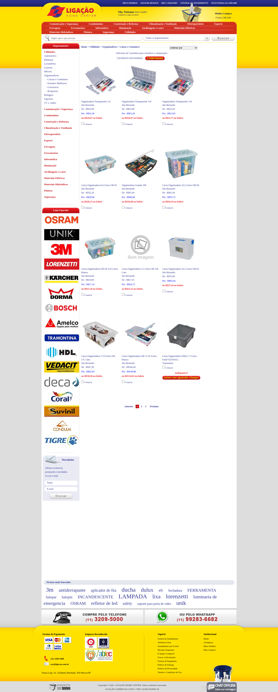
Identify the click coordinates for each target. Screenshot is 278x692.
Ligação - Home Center (71, 11)
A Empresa (208, 642)
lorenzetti (177, 596)
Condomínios (51, 115)
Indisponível (181, 376)
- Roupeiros (52, 91)
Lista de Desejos (149, 3)
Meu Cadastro (169, 3)
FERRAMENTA (201, 590)
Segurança (50, 196)
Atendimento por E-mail (168, 646)
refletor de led (104, 603)
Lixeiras (48, 67)
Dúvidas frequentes (166, 650)
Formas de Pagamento (167, 661)
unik (181, 603)
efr (161, 590)
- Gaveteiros (52, 87)
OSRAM (78, 603)
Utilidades (95, 46)
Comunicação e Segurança (58, 109)
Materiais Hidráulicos (56, 184)
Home (84, 46)
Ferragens (49, 146)
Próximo (154, 406)
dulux (147, 590)
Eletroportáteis (52, 134)
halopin (67, 597)
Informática (50, 159)
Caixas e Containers (130, 46)
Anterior (128, 406)
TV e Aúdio (50, 102)
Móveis (48, 71)
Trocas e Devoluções (167, 657)
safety (127, 603)
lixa (156, 596)
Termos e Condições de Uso (170, 672)
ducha (129, 589)
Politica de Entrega (166, 665)
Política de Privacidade (167, 668)
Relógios (48, 94)
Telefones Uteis (164, 642)
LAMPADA (133, 596)
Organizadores (109, 46)
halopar (51, 597)
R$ (223, 15)
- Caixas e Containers (57, 79)
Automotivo (50, 55)
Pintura (48, 190)
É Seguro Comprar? (166, 653)
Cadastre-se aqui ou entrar (128, 15)
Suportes (48, 98)
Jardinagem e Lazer (55, 171)
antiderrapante (72, 590)
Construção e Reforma (56, 121)
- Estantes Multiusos (56, 83)
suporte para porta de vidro (154, 603)
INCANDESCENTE (95, 596)
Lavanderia (50, 63)
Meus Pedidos (130, 3)
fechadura (175, 590)
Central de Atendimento (168, 639)
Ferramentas (51, 152)
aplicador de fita (103, 590)
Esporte (48, 140)
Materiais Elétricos (54, 178)
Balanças (48, 59)
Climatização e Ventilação (58, 127)
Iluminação (50, 165)
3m (49, 589)
